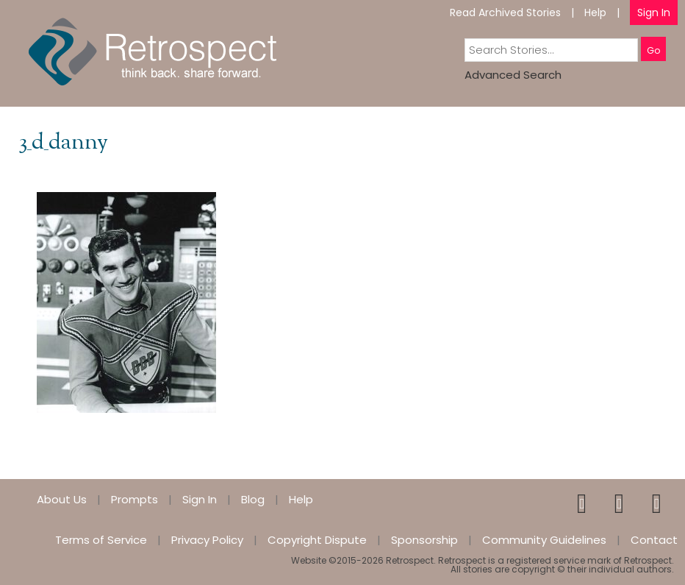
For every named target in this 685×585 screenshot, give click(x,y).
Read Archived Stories (505, 12)
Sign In (653, 12)
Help (595, 12)
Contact (654, 539)
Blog (253, 499)
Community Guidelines (544, 539)
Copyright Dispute (317, 539)
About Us (62, 499)
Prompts (134, 499)
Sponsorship (424, 539)
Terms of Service (101, 539)
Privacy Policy (207, 539)
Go (653, 50)
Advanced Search (513, 74)
